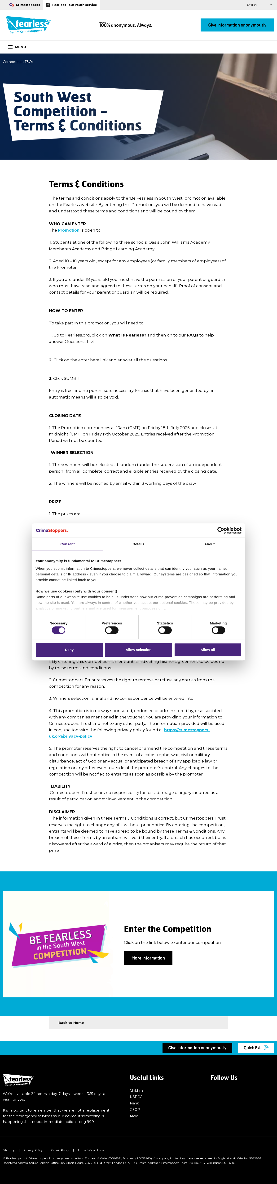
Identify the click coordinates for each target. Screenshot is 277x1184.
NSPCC (136, 1097)
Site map (9, 1150)
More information (148, 958)
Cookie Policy (60, 1150)
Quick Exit (256, 1047)
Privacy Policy (33, 1150)
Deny (69, 651)
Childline (137, 1090)
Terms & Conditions (91, 1150)
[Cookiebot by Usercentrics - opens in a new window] (221, 529)
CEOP (135, 1110)
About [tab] (209, 543)
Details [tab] (139, 543)
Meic (134, 1116)
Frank (135, 1103)
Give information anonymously (237, 24)
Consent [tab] (67, 543)
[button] (232, 5)
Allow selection (138, 651)
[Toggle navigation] (45, 47)
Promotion (70, 230)
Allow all (208, 651)
